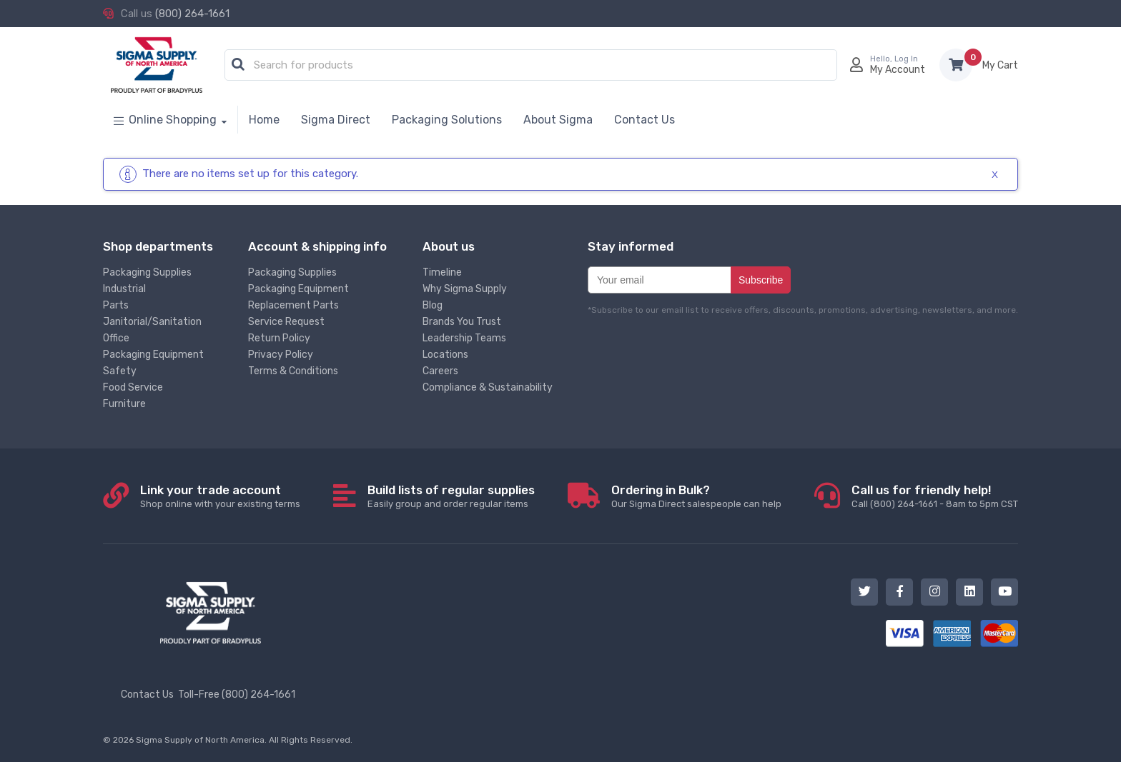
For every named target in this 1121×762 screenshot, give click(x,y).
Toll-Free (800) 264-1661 (236, 694)
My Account (897, 70)
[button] (238, 65)
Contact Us (147, 694)
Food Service (133, 387)
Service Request (286, 322)
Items (1000, 65)
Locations (445, 355)
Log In (906, 59)
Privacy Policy (280, 355)
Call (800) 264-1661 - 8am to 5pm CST (934, 496)
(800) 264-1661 (192, 13)
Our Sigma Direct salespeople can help (696, 496)
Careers (440, 371)
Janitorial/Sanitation (152, 322)
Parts (116, 305)
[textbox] (534, 66)
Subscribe (761, 280)
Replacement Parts (293, 305)
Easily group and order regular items (451, 496)
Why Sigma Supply (465, 289)
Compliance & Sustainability (488, 387)
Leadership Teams (464, 338)
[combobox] (530, 66)
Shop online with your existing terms (220, 496)
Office (116, 338)
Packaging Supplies (147, 272)
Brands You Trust (462, 322)
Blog (433, 305)
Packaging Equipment (153, 355)
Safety (120, 371)
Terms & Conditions (293, 371)
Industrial (124, 289)
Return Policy (279, 338)
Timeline (442, 272)
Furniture (124, 404)
